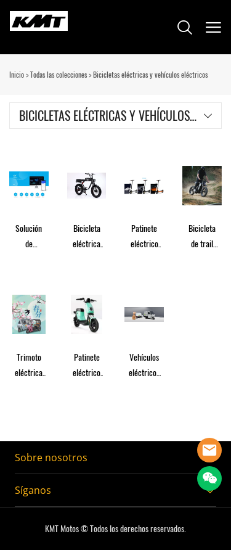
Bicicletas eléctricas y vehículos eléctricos (150, 75)
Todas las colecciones (58, 75)
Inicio (16, 75)
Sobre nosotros (51, 457)
